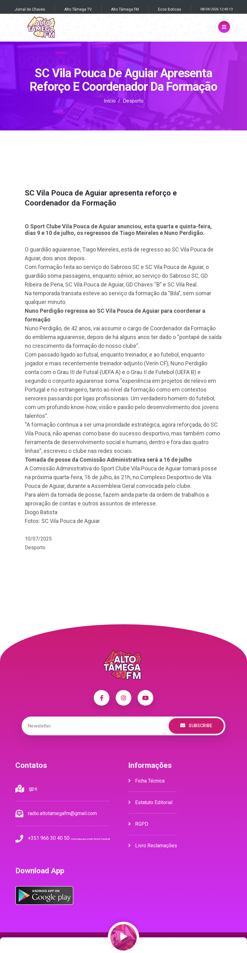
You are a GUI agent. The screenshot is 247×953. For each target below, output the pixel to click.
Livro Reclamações (152, 846)
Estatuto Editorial (150, 802)
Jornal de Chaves (30, 9)
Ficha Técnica (146, 781)
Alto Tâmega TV (78, 9)
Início (110, 101)
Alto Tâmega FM (125, 9)
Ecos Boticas (169, 9)
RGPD (138, 824)
